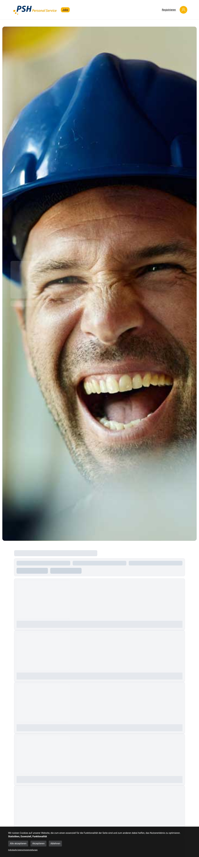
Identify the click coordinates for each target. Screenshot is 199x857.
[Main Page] (35, 10)
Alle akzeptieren (18, 843)
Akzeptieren (38, 843)
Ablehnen (55, 843)
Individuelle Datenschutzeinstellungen (23, 850)
